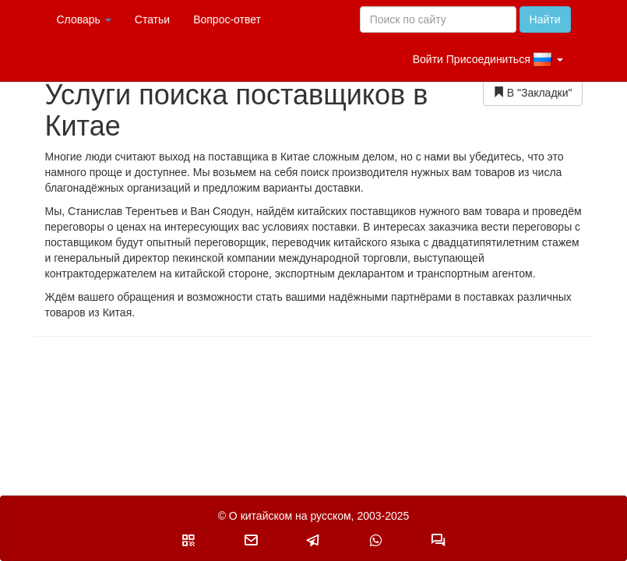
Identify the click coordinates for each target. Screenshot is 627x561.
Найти (545, 19)
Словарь (84, 19)
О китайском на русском (290, 516)
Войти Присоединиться (488, 60)
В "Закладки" (532, 92)
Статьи (152, 19)
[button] (188, 539)
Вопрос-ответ (227, 19)
